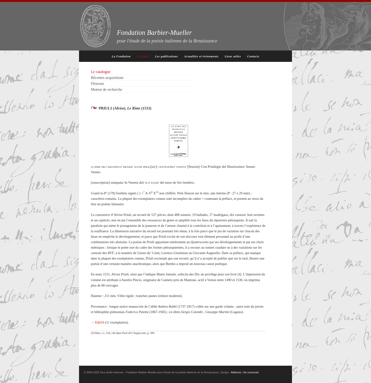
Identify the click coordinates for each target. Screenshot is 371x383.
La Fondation (121, 56)
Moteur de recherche (106, 89)
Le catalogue (100, 72)
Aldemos (236, 372)
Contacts (253, 56)
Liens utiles (233, 56)
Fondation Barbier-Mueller (167, 36)
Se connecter (251, 372)
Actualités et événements (201, 56)
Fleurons (97, 84)
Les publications (166, 56)
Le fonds (143, 56)
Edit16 (99, 322)
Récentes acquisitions (107, 78)
